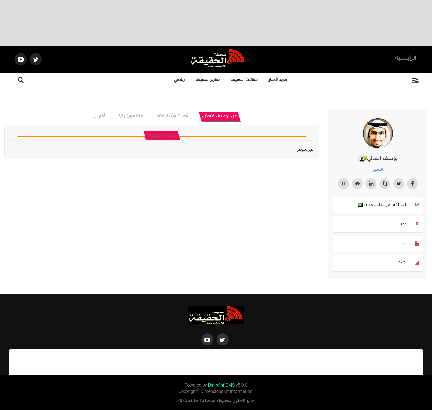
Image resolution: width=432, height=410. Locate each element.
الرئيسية (405, 59)
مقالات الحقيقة (244, 80)
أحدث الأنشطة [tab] (173, 116)
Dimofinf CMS (221, 385)
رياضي (179, 80)
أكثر (99, 116)
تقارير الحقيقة (208, 80)
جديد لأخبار (278, 80)
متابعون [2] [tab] (131, 116)
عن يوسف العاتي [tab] (219, 116)
